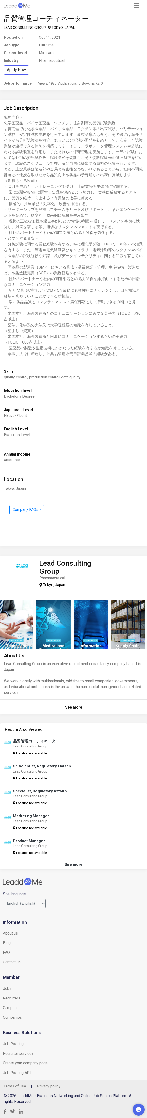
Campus (10, 1007)
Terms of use (15, 1086)
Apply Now (16, 70)
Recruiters (11, 998)
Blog (7, 943)
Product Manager (29, 841)
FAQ (6, 952)
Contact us (12, 962)
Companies (12, 1017)
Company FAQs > (27, 509)
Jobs (7, 988)
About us (10, 933)
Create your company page (25, 1063)
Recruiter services (18, 1053)
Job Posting (13, 1044)
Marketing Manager (31, 816)
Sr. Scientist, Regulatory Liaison (42, 766)
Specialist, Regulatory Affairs (40, 791)
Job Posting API (17, 1072)
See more (73, 707)
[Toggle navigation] (136, 5)
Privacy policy (48, 1086)
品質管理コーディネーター (36, 741)
